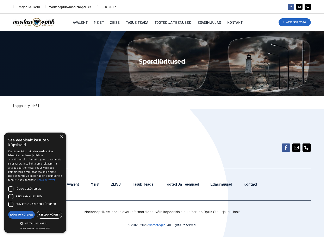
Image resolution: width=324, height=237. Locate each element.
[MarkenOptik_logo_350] (34, 19)
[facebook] (291, 7)
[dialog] (35, 183)
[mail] (299, 7)
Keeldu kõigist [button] (49, 214)
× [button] (61, 137)
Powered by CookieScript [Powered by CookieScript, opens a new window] (35, 228)
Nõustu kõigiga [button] (21, 214)
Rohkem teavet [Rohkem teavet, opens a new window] (46, 180)
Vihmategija (156, 225)
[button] (35, 223)
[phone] (308, 7)
